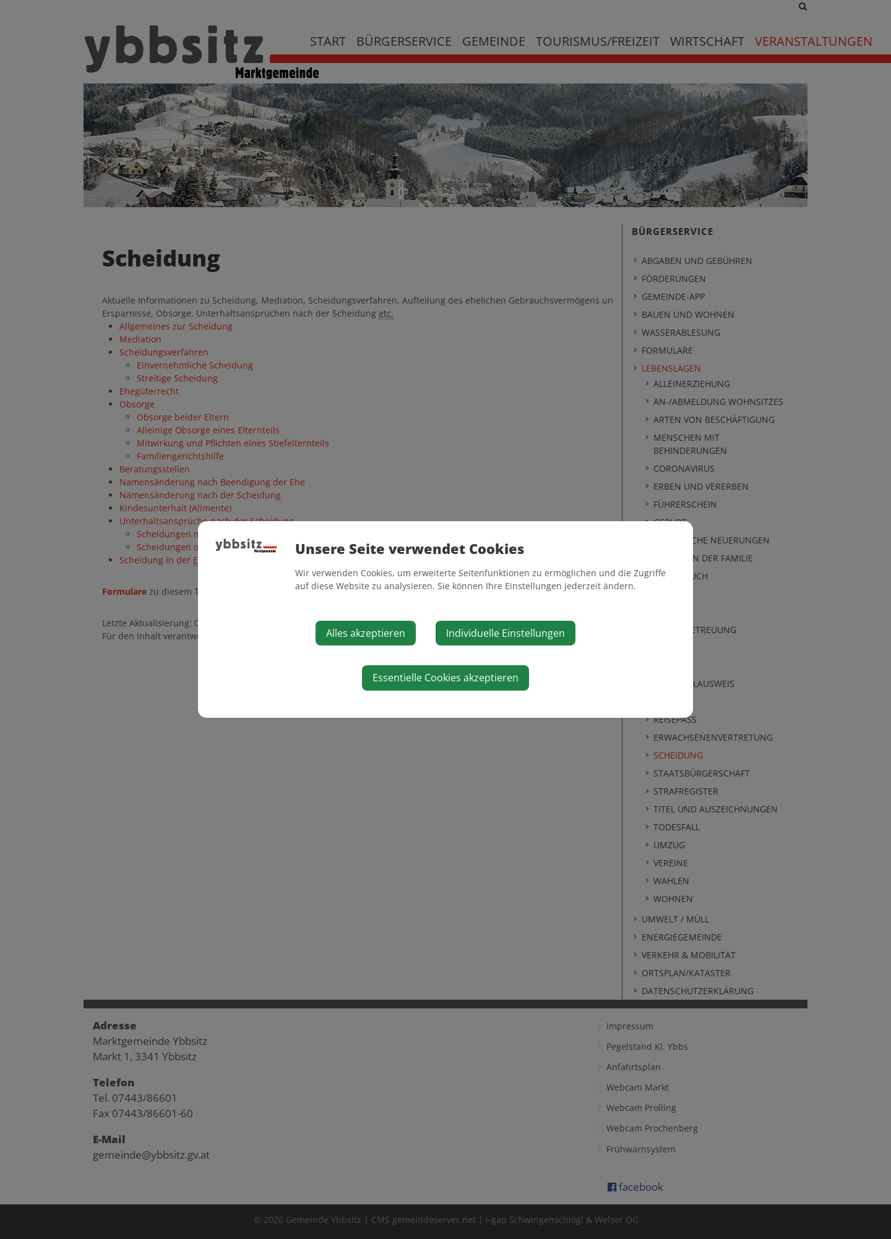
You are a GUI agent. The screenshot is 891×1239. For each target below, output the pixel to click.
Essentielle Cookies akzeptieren (445, 677)
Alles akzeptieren (365, 633)
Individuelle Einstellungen (505, 633)
